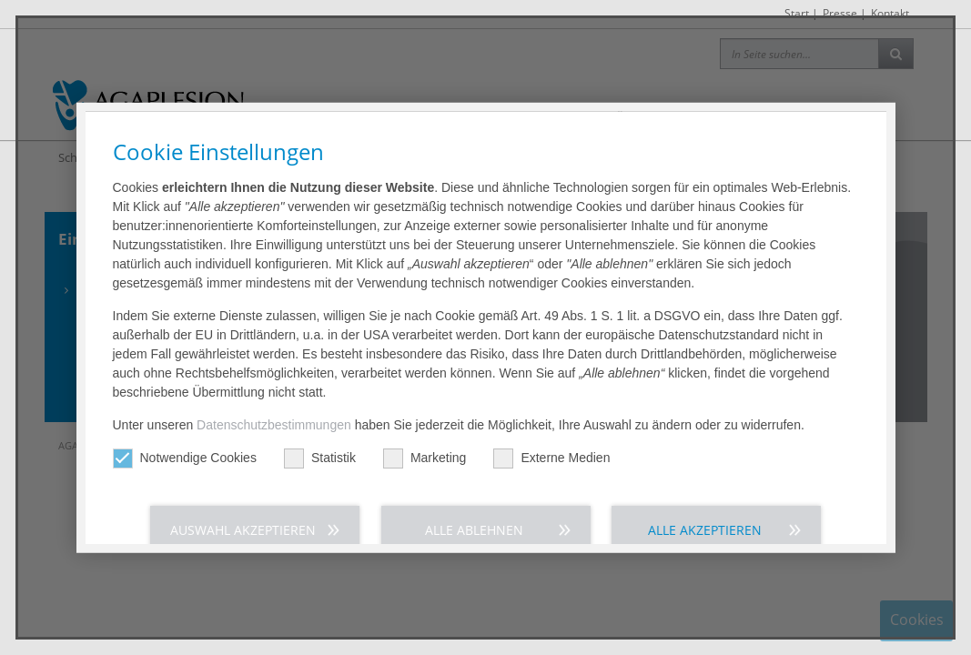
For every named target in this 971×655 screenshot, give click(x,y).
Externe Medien (551, 418)
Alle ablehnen (474, 490)
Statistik (320, 418)
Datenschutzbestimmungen (274, 385)
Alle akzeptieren (705, 490)
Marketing (424, 418)
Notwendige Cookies (185, 418)
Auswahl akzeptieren (243, 490)
